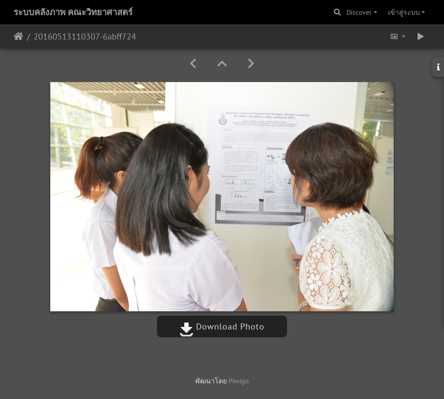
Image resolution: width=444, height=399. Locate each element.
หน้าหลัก (18, 36)
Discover (359, 12)
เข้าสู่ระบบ (404, 12)
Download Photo (222, 326)
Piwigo (239, 380)
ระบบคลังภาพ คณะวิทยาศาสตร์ (73, 12)
